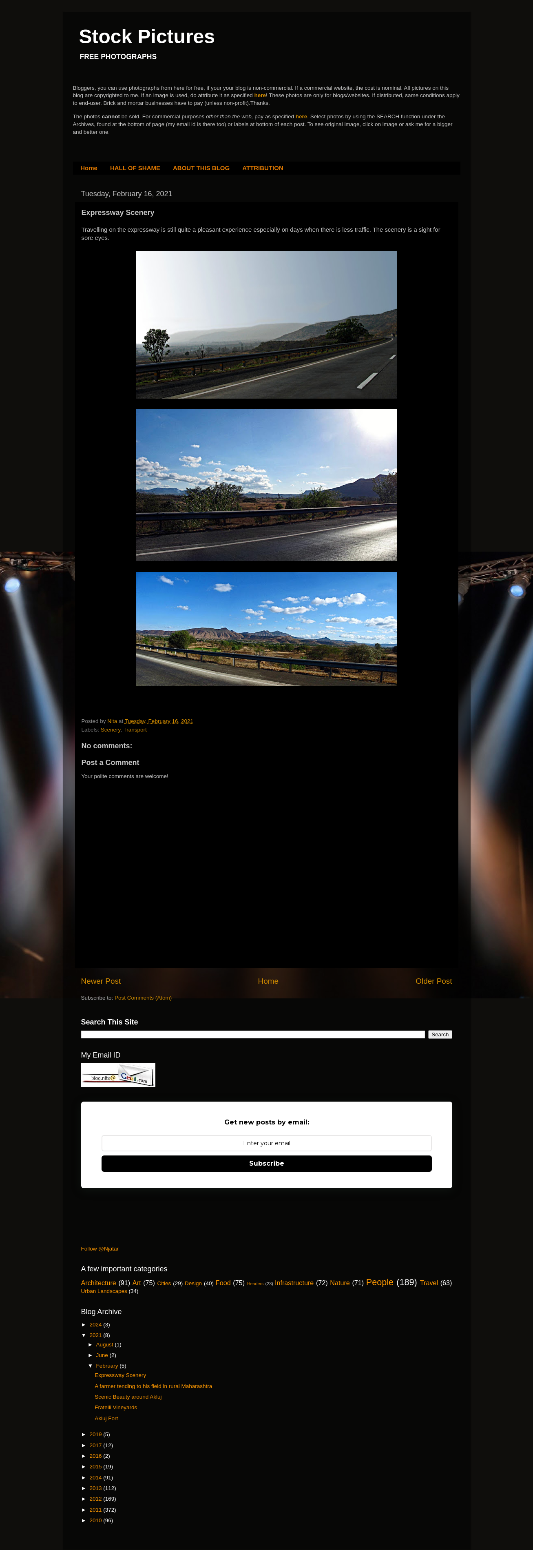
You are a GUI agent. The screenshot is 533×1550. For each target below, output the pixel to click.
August (105, 1345)
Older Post (434, 981)
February (108, 1366)
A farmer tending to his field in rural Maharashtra (153, 1386)
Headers (255, 1283)
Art (137, 1282)
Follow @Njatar (100, 1249)
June (103, 1355)
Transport (135, 730)
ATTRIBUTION (262, 167)
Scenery (111, 730)
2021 (96, 1335)
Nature (340, 1282)
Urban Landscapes (104, 1291)
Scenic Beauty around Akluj (128, 1397)
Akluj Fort (106, 1418)
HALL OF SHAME (135, 167)
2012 (96, 1499)
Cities (164, 1283)
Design (193, 1283)
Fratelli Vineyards (116, 1407)
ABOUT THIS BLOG (201, 167)
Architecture (98, 1282)
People (380, 1282)
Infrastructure (294, 1282)
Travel (429, 1282)
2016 (96, 1456)
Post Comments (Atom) (143, 998)
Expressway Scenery (120, 1375)
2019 (96, 1434)
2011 (96, 1510)
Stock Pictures (147, 36)
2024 (96, 1325)
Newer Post (101, 981)
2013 (96, 1488)
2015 (96, 1467)
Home (88, 167)
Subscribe (266, 1163)
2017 (96, 1445)
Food (223, 1282)
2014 (96, 1478)
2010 (96, 1520)
